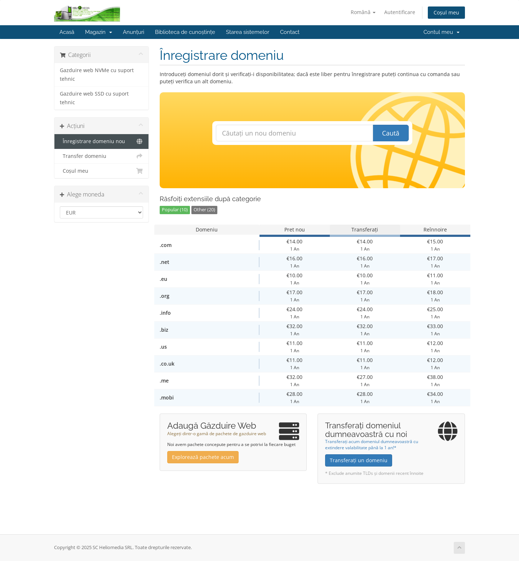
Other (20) (204, 210)
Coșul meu (446, 12)
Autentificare (399, 12)
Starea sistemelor (247, 32)
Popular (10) (175, 210)
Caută (390, 133)
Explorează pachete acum (203, 457)
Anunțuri (133, 32)
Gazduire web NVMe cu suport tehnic (97, 74)
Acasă (66, 32)
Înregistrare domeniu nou (101, 141)
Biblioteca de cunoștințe (185, 32)
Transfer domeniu (101, 156)
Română (363, 12)
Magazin (98, 32)
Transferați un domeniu (358, 460)
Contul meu (441, 32)
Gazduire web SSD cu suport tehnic (94, 98)
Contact (290, 32)
